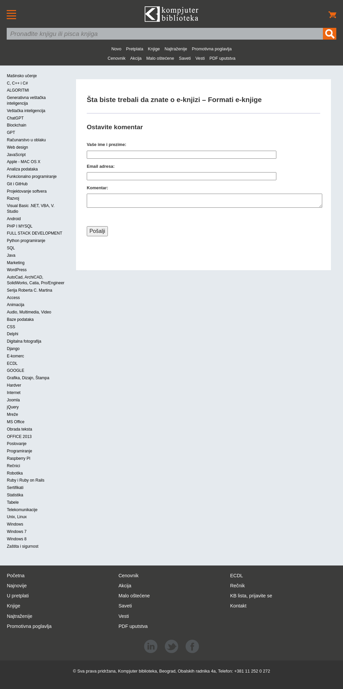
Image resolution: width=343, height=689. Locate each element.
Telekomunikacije (22, 509)
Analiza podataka (22, 169)
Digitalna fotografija (24, 341)
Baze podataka (20, 319)
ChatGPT (15, 118)
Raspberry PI (18, 458)
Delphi (12, 334)
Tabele (12, 502)
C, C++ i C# (17, 83)
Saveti (185, 58)
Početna (15, 575)
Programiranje (19, 451)
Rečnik (237, 585)
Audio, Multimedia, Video (29, 312)
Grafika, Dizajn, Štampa (28, 378)
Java (11, 255)
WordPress (16, 269)
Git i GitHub (17, 184)
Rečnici (13, 465)
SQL (11, 248)
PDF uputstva (222, 58)
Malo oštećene (160, 58)
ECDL (12, 363)
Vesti (200, 58)
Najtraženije (175, 48)
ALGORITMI (18, 90)
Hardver (14, 385)
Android (13, 218)
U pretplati (18, 595)
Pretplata (134, 48)
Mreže (12, 414)
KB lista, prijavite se (251, 595)
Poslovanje (16, 443)
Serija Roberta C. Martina (29, 290)
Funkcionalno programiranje (32, 176)
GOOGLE (15, 370)
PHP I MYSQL (19, 226)
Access (13, 297)
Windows (15, 524)
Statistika (15, 495)
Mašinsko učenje (22, 75)
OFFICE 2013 (19, 436)
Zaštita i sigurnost (22, 546)
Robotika (14, 473)
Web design (17, 147)
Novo (116, 48)
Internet (13, 392)
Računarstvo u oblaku (26, 140)
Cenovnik (116, 58)
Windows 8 (16, 539)
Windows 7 (16, 531)
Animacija (15, 304)
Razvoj (13, 198)
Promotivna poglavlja (212, 48)
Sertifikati (15, 487)
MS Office (15, 422)
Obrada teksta (19, 429)
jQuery (12, 407)
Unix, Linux (16, 516)
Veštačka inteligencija (26, 110)
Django (13, 348)
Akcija (136, 58)
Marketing (15, 262)
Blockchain (16, 125)
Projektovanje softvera (27, 191)
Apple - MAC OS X (23, 161)
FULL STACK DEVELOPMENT (34, 233)
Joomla (13, 400)
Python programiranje (26, 240)
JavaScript (16, 154)
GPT (11, 132)
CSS (11, 327)
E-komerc (15, 356)
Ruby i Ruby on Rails (25, 480)
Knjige (154, 48)
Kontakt (238, 605)
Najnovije (16, 585)
